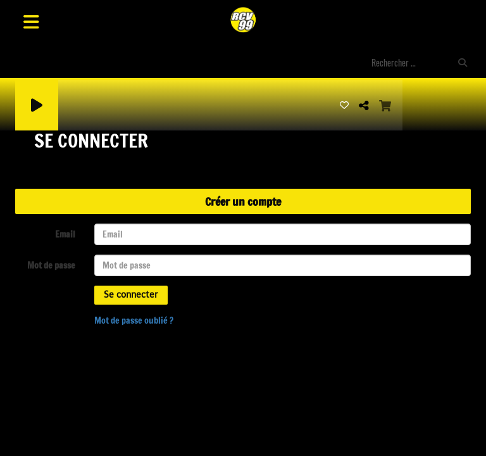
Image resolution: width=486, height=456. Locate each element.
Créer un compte (243, 201)
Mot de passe (51, 265)
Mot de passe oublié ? (133, 320)
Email (65, 234)
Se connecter (131, 294)
